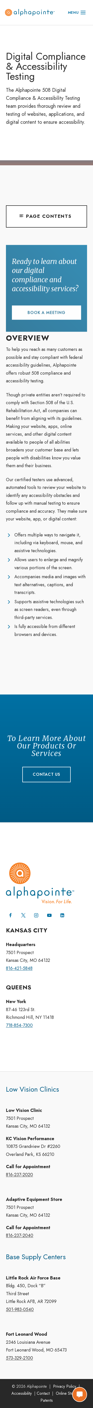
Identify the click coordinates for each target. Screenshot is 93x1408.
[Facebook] (10, 915)
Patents (46, 1400)
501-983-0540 (20, 1309)
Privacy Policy (64, 1386)
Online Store (66, 1393)
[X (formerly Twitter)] (23, 915)
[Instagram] (36, 915)
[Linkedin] (62, 915)
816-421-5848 (19, 968)
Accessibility (21, 1393)
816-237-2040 (19, 1235)
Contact (43, 1393)
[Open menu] (77, 12)
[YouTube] (49, 915)
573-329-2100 (19, 1358)
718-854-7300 (19, 1025)
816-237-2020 (19, 1174)
